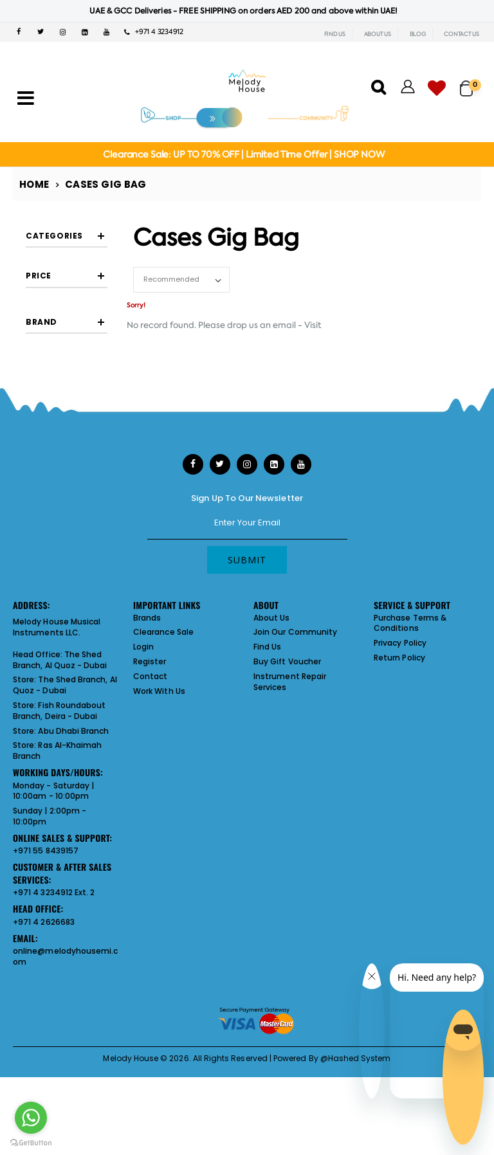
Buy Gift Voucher (287, 775)
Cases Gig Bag (106, 184)
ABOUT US (377, 34)
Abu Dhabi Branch (73, 844)
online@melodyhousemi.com (65, 1070)
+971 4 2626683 (44, 1035)
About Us (271, 730)
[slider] (35, 330)
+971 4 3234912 (153, 32)
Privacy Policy (400, 756)
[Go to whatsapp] (31, 1118)
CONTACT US (461, 34)
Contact (150, 790)
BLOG (418, 34)
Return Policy (399, 771)
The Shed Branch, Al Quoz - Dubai (60, 774)
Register (150, 775)
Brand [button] (41, 405)
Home (34, 184)
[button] (470, 83)
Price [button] (38, 293)
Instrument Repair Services (289, 795)
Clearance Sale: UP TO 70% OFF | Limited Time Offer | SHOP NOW (243, 154)
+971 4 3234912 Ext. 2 (54, 1006)
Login (143, 760)
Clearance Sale (163, 745)
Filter (49, 362)
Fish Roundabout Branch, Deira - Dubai (59, 824)
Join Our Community (295, 745)
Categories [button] (54, 236)
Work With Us (159, 804)
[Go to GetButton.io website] (30, 1142)
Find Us (267, 760)
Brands (147, 730)
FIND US (334, 34)
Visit (313, 325)
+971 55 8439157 (45, 964)
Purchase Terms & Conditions (410, 736)
